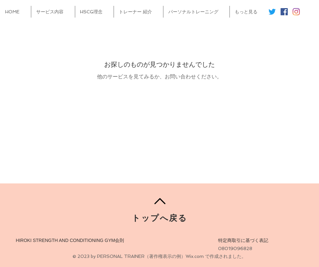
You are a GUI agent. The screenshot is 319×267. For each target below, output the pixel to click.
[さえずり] (272, 11)
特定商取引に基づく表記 (243, 240)
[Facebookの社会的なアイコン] (284, 11)
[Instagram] (296, 11)
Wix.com (195, 256)
